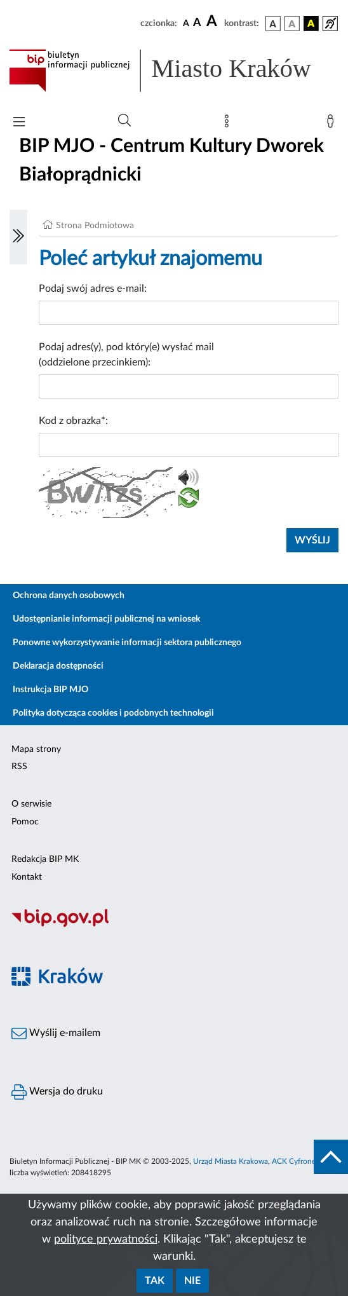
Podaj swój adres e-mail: (93, 288)
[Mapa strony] (229, 123)
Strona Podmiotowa (95, 225)
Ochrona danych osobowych (68, 595)
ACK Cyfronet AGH (304, 1161)
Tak (154, 1281)
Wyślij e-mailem (55, 1033)
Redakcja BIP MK (45, 859)
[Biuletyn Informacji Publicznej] (174, 925)
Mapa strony (36, 749)
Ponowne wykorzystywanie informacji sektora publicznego (127, 642)
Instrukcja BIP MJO (50, 689)
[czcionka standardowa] (186, 23)
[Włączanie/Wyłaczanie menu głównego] (19, 123)
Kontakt (26, 877)
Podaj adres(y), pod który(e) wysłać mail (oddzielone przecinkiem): (126, 354)
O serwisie (31, 804)
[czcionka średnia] (197, 23)
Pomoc (25, 821)
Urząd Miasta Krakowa (230, 1161)
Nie (192, 1281)
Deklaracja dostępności (58, 666)
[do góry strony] (331, 1157)
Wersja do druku (57, 1092)
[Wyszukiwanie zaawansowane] (124, 120)
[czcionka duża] (213, 21)
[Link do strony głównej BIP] (174, 71)
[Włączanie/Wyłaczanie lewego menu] (18, 237)
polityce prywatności (105, 1239)
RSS (19, 766)
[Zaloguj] (332, 123)
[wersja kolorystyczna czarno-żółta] (311, 23)
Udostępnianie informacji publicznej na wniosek (106, 619)
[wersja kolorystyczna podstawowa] (273, 23)
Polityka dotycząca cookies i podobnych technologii (113, 713)
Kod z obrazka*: (73, 421)
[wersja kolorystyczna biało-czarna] (292, 23)
